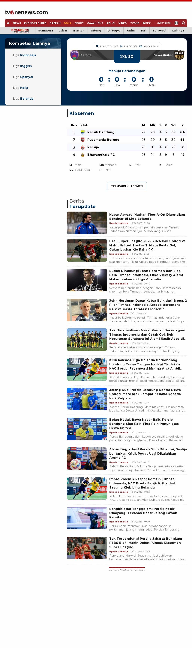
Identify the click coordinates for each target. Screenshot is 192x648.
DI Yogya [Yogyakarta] (114, 30)
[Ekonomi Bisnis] (35, 23)
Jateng (96, 30)
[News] (16, 23)
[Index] (146, 23)
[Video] (123, 23)
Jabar (63, 30)
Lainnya (178, 30)
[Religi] (111, 23)
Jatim (131, 30)
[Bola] (67, 23)
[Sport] (79, 23)
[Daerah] (55, 23)
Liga (24, 55)
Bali (143, 30)
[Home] (26, 12)
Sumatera (45, 30)
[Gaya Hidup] (95, 23)
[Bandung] (20, 30)
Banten (79, 30)
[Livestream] (162, 23)
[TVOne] (135, 23)
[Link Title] (87, 223)
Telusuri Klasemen (127, 186)
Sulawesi (159, 30)
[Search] (183, 23)
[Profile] (176, 23)
